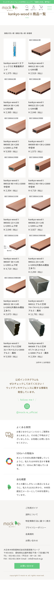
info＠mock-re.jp (35, 558)
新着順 (29, 33)
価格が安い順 (9, 33)
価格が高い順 (20, 33)
